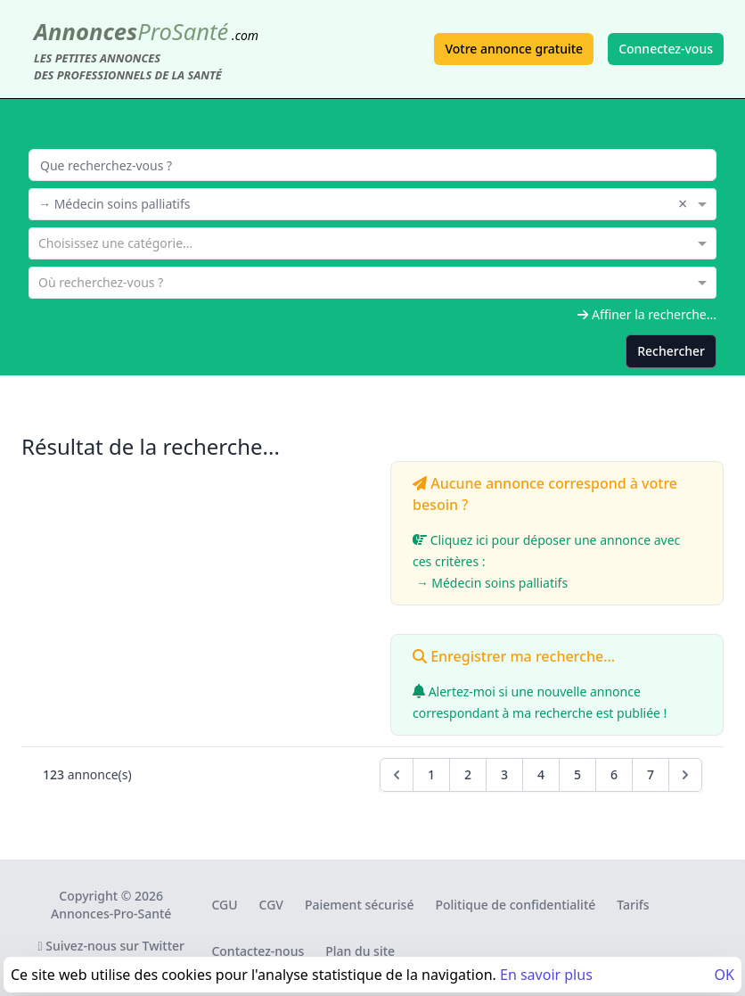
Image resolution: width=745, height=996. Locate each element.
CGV (271, 904)
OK (724, 974)
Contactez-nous (257, 950)
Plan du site (360, 950)
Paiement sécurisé (359, 904)
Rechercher (671, 350)
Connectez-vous (665, 48)
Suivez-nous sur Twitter (110, 945)
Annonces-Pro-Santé (111, 913)
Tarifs (633, 904)
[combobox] (372, 202)
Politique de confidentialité (515, 904)
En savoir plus (546, 974)
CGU (224, 904)
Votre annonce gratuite (514, 48)
